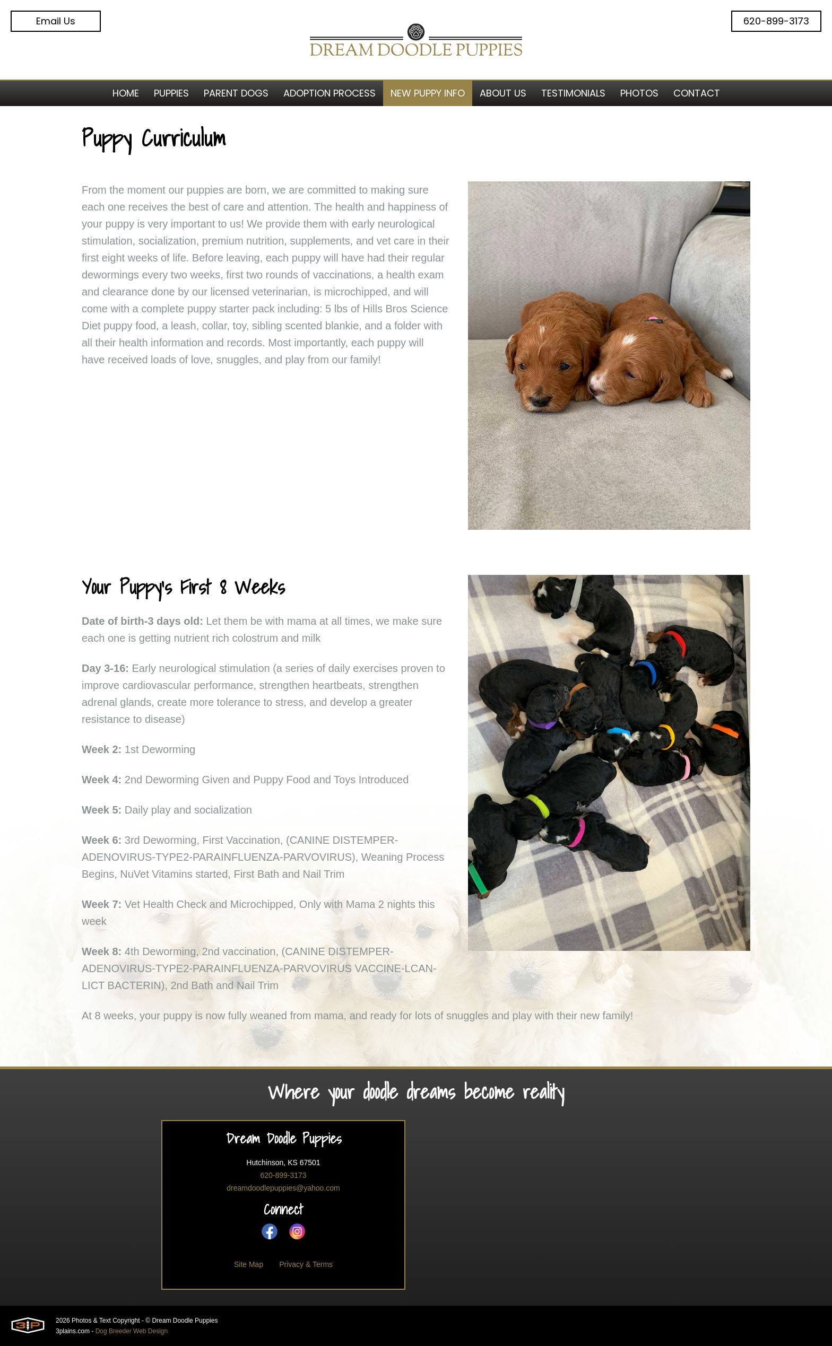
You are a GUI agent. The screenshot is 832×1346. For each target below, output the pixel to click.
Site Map (248, 1264)
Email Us (55, 21)
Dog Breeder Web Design (132, 1331)
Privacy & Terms (306, 1264)
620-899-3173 (776, 21)
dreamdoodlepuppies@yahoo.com (283, 1188)
